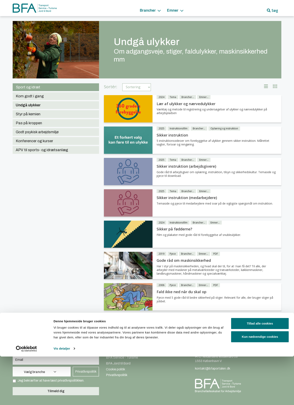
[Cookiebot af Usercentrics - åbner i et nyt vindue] (26, 397)
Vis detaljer (61, 397)
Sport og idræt (28, 87)
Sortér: (110, 86)
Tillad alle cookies (260, 372)
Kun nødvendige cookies (260, 385)
